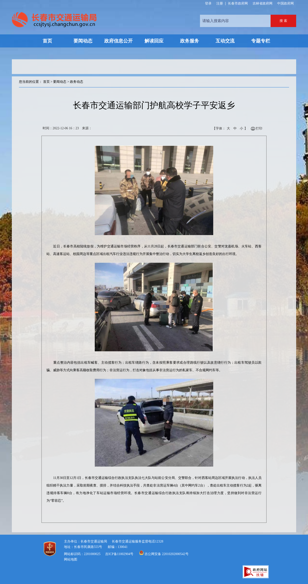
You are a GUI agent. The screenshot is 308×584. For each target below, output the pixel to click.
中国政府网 (285, 3)
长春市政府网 (238, 3)
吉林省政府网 (262, 3)
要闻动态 (59, 81)
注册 (219, 3)
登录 (208, 3)
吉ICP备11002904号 (119, 554)
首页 (46, 81)
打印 (259, 128)
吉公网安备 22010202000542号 (167, 554)
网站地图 (70, 559)
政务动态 (76, 81)
